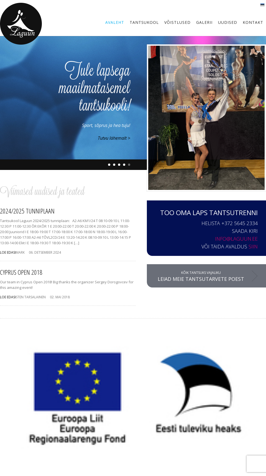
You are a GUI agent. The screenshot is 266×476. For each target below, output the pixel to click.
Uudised (227, 22)
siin (253, 246)
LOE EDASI (8, 252)
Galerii (204, 22)
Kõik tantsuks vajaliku (201, 276)
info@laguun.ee (236, 238)
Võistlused (177, 22)
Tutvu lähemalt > (114, 138)
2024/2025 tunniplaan (27, 211)
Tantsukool (144, 22)
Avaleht (114, 22)
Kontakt (253, 22)
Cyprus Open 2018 (21, 272)
